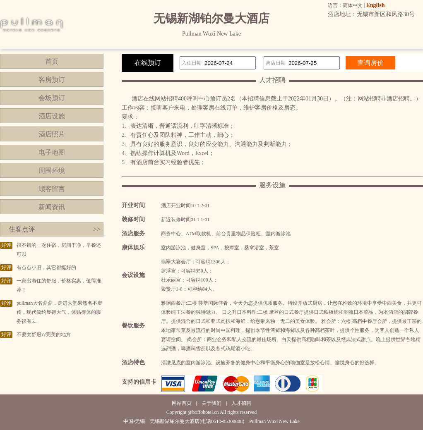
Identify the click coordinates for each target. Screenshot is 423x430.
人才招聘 (241, 403)
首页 (51, 61)
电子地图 (51, 152)
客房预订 (51, 79)
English (375, 5)
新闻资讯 (51, 206)
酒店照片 (51, 134)
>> (97, 229)
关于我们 (211, 403)
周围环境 (51, 170)
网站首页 (182, 403)
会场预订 (51, 97)
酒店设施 (51, 115)
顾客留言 (51, 188)
